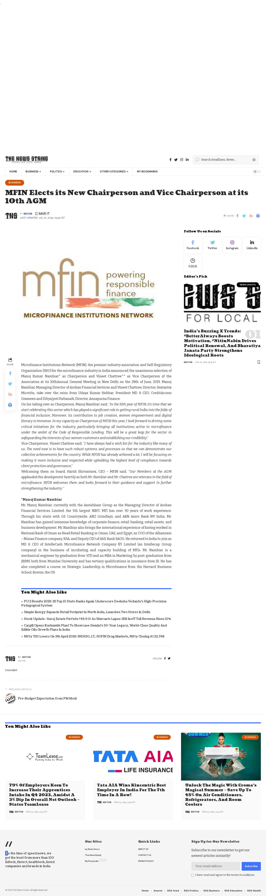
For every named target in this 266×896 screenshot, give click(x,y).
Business (14, 182)
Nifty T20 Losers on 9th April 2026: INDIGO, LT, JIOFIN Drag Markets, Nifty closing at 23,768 (94, 636)
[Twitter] (176, 159)
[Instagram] (232, 245)
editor (28, 213)
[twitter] (169, 658)
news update (248, 285)
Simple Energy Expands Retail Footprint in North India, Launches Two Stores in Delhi (87, 612)
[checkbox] (192, 875)
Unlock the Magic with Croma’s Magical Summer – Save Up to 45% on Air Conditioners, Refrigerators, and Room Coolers (221, 795)
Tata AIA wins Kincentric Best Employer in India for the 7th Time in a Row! (131, 790)
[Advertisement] (123, 79)
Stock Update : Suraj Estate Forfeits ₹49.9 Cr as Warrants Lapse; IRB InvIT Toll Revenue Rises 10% (97, 619)
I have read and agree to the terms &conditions (224, 874)
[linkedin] (187, 159)
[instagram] (181, 159)
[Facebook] (170, 159)
